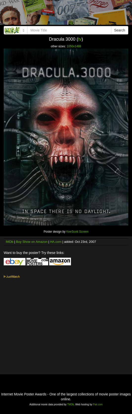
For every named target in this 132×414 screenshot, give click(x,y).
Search (119, 30)
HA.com (55, 242)
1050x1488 (74, 46)
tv (80, 39)
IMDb (9, 242)
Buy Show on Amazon (31, 242)
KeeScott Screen (77, 231)
